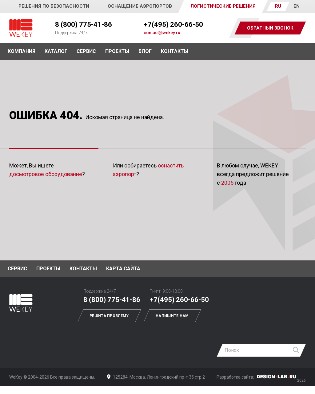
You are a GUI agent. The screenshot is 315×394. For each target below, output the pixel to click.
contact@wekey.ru (162, 32)
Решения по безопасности (53, 6)
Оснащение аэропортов (140, 6)
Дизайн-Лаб (276, 377)
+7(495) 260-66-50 (173, 24)
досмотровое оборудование (45, 174)
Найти (296, 350)
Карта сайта (123, 268)
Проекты (48, 268)
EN (296, 6)
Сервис (86, 51)
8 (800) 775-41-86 (83, 24)
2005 (227, 182)
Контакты (174, 51)
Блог (145, 51)
